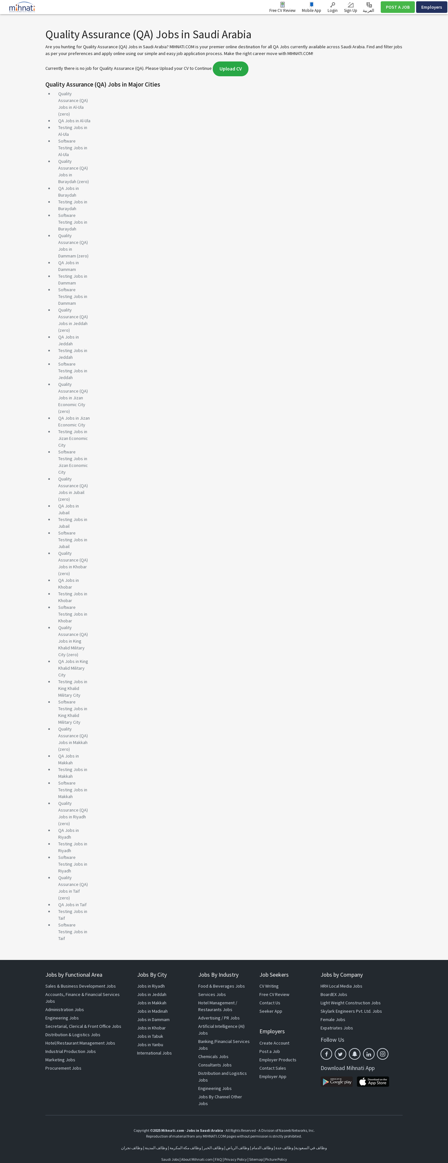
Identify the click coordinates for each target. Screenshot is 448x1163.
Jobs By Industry (218, 974)
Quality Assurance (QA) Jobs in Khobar (73, 560)
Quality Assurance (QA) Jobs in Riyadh (73, 810)
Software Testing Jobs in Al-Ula (72, 147)
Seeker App (270, 1011)
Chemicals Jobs (213, 1056)
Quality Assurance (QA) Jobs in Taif (73, 884)
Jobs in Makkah (151, 1003)
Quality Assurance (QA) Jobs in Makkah (73, 735)
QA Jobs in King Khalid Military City (73, 668)
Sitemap (256, 1159)
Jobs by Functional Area (73, 974)
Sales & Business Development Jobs (80, 986)
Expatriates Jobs (337, 1028)
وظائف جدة (284, 1147)
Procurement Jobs (63, 1068)
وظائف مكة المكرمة (185, 1147)
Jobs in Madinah (152, 1011)
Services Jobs (212, 994)
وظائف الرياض (237, 1147)
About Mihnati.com (197, 1159)
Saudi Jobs (170, 1159)
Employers (431, 7)
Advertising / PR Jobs (219, 1018)
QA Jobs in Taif (72, 904)
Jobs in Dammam (153, 1019)
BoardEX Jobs (334, 994)
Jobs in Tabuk (150, 1036)
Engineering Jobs (62, 1018)
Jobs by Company (342, 974)
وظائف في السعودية (311, 1147)
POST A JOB (398, 7)
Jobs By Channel (214, 1097)
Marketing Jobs (60, 1060)
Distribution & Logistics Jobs (72, 1034)
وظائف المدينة (156, 1147)
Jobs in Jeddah (151, 994)
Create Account (274, 1043)
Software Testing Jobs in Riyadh (72, 864)
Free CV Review (282, 10)
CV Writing (269, 986)
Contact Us (269, 1003)
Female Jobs (333, 1019)
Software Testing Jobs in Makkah (72, 789)
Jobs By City (152, 974)
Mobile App (311, 10)
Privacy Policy (235, 1159)
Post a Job (269, 1051)
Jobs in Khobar (151, 1028)
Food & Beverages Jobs (221, 986)
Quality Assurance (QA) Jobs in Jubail (73, 485)
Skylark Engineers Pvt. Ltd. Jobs (351, 1011)
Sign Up (350, 7)
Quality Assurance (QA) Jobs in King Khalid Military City (73, 641)
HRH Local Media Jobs (341, 986)
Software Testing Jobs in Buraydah (72, 222)
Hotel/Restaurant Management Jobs (80, 1043)
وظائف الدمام (262, 1147)
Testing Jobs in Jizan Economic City (73, 438)
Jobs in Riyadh (151, 986)
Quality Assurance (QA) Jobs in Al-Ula (73, 100)
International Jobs (154, 1053)
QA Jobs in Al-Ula (74, 121)
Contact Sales (272, 1068)
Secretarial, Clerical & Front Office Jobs (83, 1026)
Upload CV (230, 69)
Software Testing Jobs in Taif (72, 931)
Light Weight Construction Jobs (351, 1003)
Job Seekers (274, 974)
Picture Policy (276, 1159)
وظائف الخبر (213, 1147)
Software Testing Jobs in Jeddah (72, 370)
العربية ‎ (369, 7)
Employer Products (277, 1060)
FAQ (218, 1159)
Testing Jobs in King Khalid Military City (72, 688)
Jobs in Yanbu (150, 1044)
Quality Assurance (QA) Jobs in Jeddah (73, 316)
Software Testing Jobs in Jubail (72, 539)
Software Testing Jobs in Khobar (72, 614)
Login (332, 7)
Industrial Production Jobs (70, 1051)
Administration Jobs (64, 1009)
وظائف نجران (132, 1147)
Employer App (272, 1076)
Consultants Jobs (215, 1065)
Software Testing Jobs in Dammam (72, 296)
